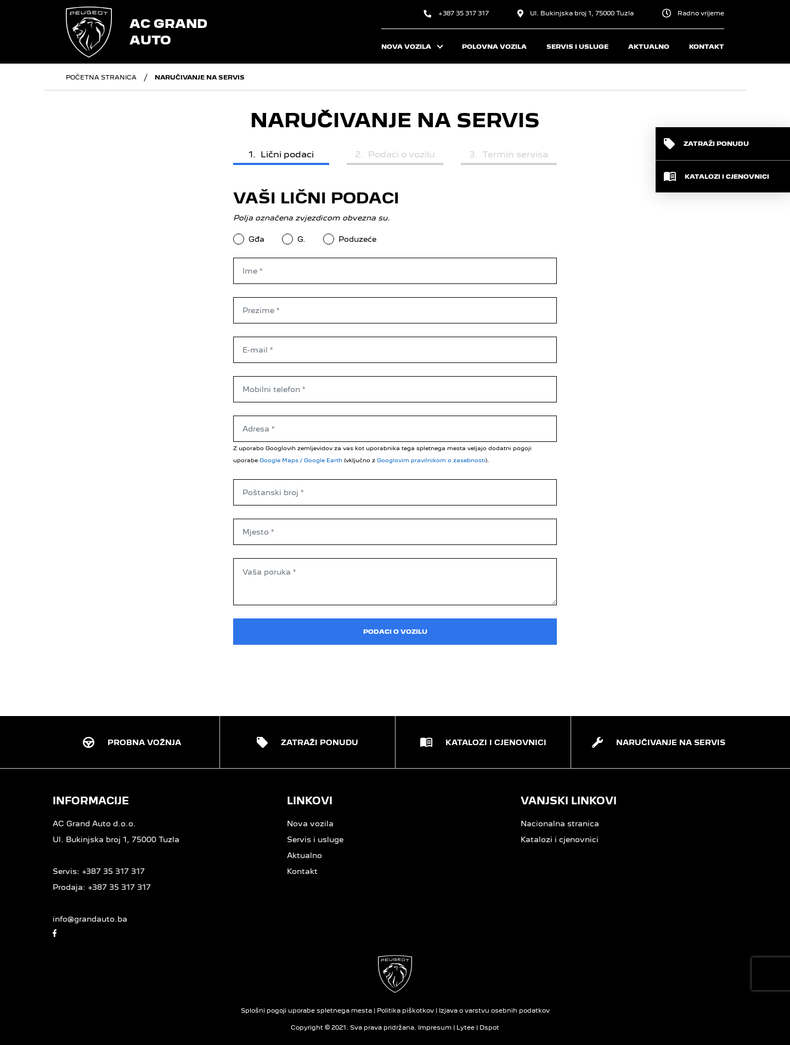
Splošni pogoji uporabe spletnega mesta (306, 1010)
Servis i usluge (315, 839)
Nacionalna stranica (560, 823)
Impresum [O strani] (435, 1027)
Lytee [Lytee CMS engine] (465, 1027)
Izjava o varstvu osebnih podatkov (494, 1010)
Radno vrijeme (693, 13)
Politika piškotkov (405, 1010)
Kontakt (302, 871)
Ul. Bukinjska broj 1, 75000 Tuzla (575, 13)
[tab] (281, 156)
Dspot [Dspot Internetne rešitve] (489, 1027)
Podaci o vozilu (395, 631)
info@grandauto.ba (90, 919)
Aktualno (304, 855)
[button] (723, 143)
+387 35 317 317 (456, 13)
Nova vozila (310, 823)
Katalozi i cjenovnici (560, 839)
